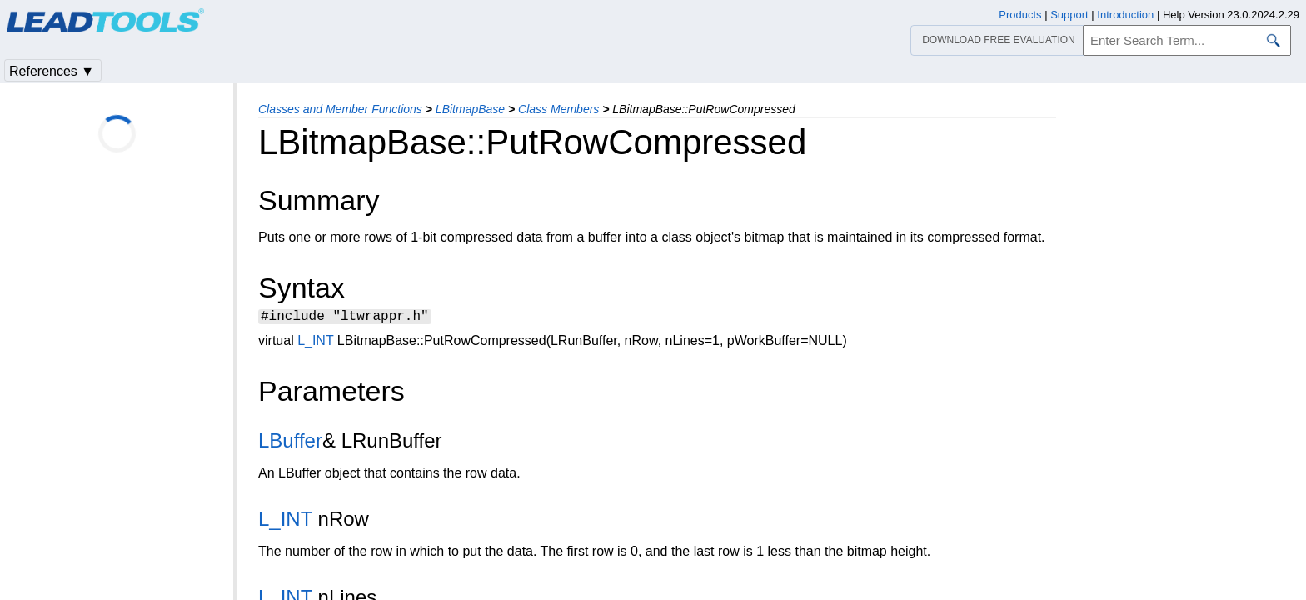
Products (1020, 14)
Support (1069, 14)
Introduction (1125, 14)
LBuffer (290, 443)
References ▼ (51, 71)
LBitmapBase (470, 109)
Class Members (558, 109)
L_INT (315, 343)
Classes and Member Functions (340, 109)
